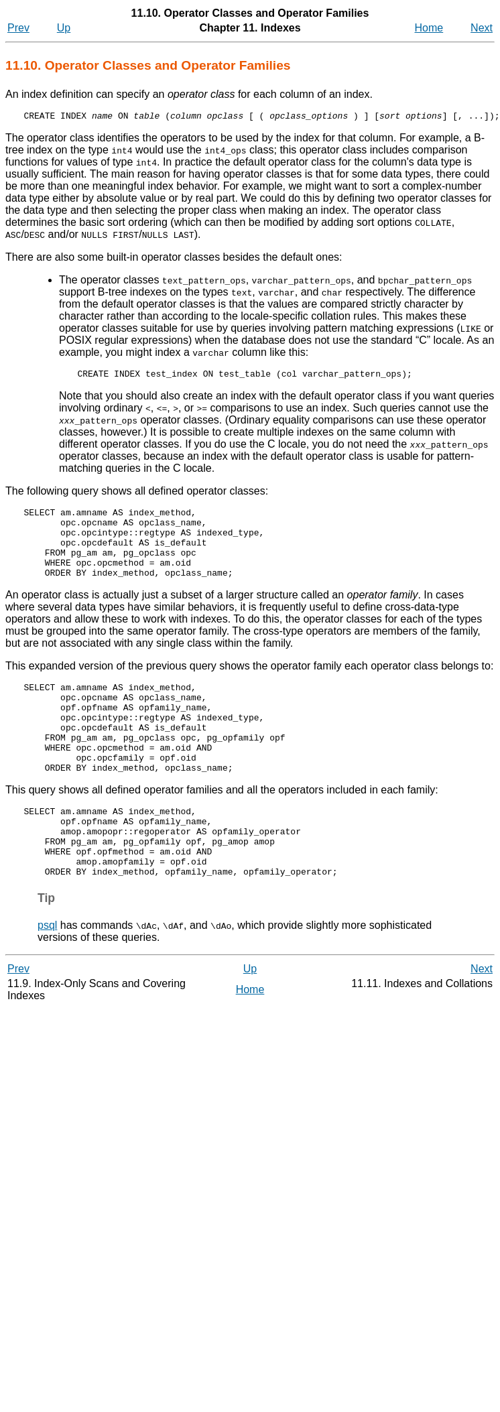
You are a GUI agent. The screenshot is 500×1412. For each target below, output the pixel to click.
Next (482, 28)
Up (63, 28)
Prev (18, 28)
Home (429, 28)
